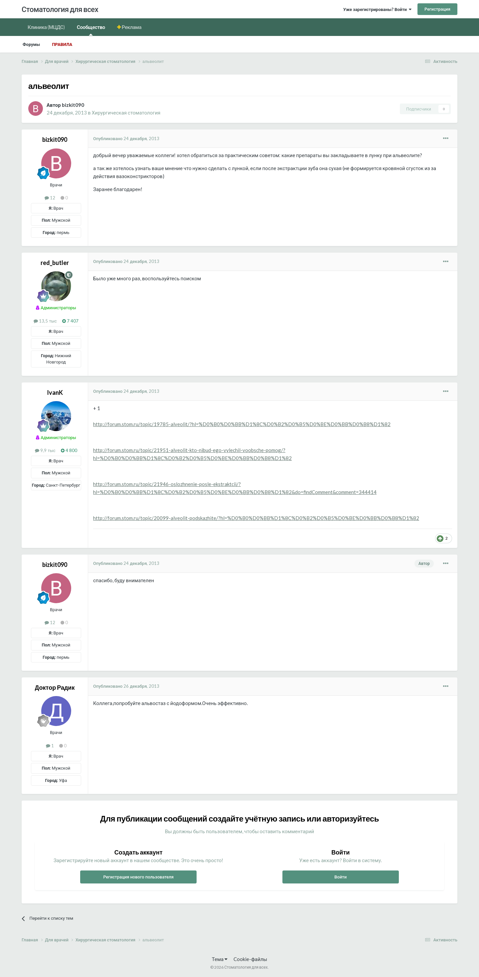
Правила (62, 44)
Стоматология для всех (60, 9)
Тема (220, 959)
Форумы (31, 44)
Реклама (131, 27)
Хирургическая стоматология (126, 113)
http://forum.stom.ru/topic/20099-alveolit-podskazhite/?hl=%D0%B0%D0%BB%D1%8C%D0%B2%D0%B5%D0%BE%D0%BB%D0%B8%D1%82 (256, 518)
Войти (340, 876)
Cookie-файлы (250, 959)
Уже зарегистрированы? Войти (377, 9)
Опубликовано (126, 138)
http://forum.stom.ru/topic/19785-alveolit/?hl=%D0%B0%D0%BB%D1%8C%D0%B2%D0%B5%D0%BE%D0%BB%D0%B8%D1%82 (242, 424)
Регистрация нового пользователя (138, 876)
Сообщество (91, 30)
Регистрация (437, 9)
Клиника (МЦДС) (46, 27)
